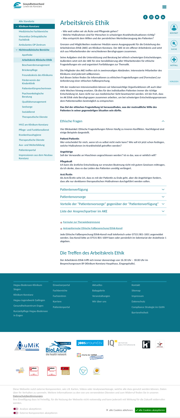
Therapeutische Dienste (35, 116)
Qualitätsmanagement (34, 101)
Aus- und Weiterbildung (32, 145)
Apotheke (27, 54)
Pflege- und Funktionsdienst (34, 129)
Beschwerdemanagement (36, 65)
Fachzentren (59, 296)
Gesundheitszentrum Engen (28, 305)
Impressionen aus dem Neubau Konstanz (35, 156)
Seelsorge (27, 106)
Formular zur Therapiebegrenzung (81, 222)
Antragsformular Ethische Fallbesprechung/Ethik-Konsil (92, 228)
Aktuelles (97, 285)
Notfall (174, 65)
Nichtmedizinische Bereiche (34, 49)
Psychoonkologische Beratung (33, 95)
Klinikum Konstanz (29, 26)
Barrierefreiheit (140, 312)
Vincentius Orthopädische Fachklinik (33, 38)
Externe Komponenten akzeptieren (38, 413)
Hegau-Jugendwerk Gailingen (29, 300)
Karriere (57, 301)
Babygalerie (98, 290)
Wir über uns (99, 301)
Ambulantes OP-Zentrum (32, 44)
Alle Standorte (26, 21)
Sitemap (136, 290)
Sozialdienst (28, 111)
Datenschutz (138, 301)
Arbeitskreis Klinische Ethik (37, 59)
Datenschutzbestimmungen (28, 396)
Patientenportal (27, 150)
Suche (174, 49)
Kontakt (174, 33)
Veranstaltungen (101, 296)
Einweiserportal (61, 285)
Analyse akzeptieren (30, 409)
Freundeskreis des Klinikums (37, 75)
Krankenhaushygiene (30, 134)
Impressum (138, 296)
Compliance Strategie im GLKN (148, 307)
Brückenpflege (30, 70)
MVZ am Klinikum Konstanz (33, 124)
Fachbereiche (60, 290)
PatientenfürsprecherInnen (36, 88)
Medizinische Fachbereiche (33, 31)
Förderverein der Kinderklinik (31, 81)
